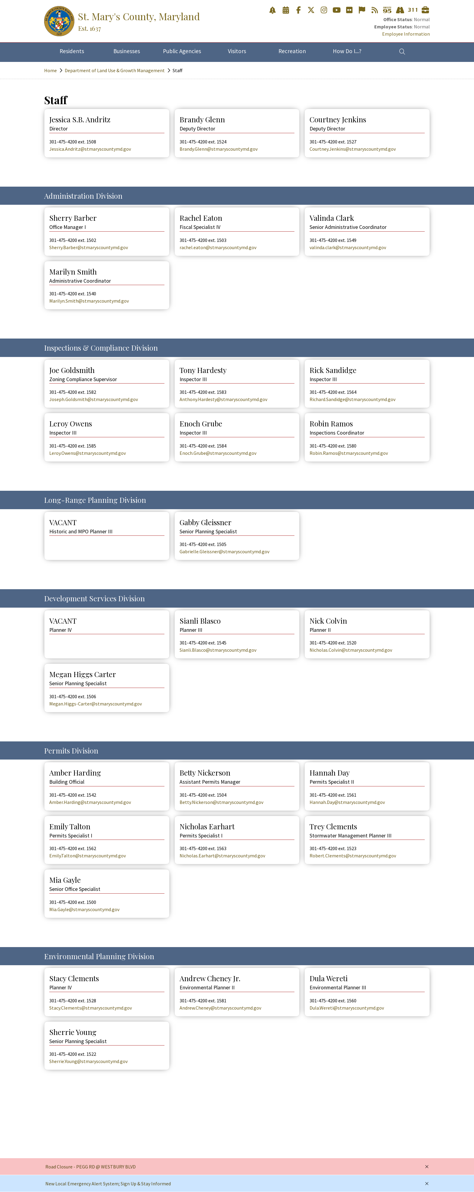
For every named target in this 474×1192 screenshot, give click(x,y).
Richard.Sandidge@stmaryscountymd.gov (352, 399)
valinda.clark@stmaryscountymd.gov (348, 247)
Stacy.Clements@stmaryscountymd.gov (90, 1008)
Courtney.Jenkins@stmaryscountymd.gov (353, 149)
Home (50, 70)
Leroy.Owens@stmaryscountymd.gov (87, 453)
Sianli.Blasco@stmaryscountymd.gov (218, 650)
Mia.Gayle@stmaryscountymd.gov (84, 909)
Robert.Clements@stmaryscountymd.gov (353, 856)
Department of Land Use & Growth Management (115, 70)
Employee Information (406, 34)
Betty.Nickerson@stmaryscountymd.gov (221, 802)
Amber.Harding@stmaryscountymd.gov (90, 802)
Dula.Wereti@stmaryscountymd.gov (347, 1008)
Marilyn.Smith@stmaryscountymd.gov (89, 301)
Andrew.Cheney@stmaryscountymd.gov (220, 1008)
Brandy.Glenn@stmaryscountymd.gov (219, 149)
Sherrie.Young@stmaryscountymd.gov (88, 1061)
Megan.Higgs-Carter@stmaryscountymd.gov (95, 704)
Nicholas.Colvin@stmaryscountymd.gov (351, 650)
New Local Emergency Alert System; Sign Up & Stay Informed (108, 1184)
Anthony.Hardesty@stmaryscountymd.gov (223, 399)
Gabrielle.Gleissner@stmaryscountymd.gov (224, 551)
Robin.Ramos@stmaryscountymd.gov (349, 453)
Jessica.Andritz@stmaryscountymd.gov (90, 149)
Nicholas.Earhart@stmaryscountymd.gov (222, 856)
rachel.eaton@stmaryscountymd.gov (218, 247)
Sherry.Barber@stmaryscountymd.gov (88, 247)
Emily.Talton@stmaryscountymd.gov (87, 856)
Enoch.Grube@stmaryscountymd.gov (218, 453)
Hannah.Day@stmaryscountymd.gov (347, 802)
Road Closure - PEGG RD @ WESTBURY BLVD (90, 1167)
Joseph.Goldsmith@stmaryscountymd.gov (93, 399)
